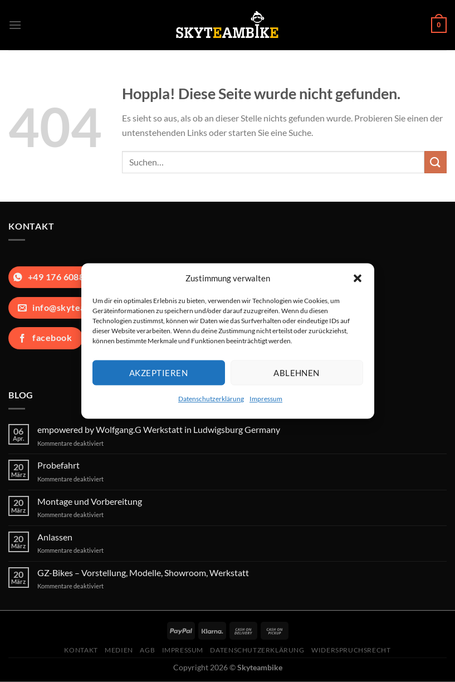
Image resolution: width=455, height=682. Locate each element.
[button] (357, 278)
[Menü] (15, 24)
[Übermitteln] (435, 162)
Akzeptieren (158, 373)
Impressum (265, 398)
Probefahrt (58, 465)
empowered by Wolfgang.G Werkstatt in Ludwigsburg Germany (158, 429)
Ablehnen (296, 373)
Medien (119, 650)
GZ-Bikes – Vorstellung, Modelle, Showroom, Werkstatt (143, 572)
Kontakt (80, 650)
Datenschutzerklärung (211, 398)
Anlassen (54, 537)
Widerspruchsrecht (350, 650)
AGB (147, 650)
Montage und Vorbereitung (89, 501)
